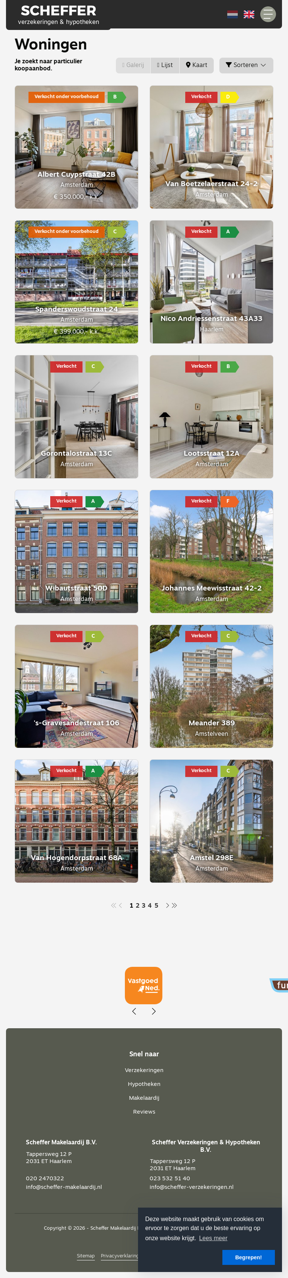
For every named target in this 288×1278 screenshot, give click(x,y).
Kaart (196, 65)
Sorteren (246, 65)
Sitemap (86, 1256)
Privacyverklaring (120, 1256)
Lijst (165, 65)
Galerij (133, 65)
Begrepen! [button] (248, 1257)
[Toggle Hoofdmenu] (268, 14)
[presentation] (134, 1011)
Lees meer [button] (213, 1238)
